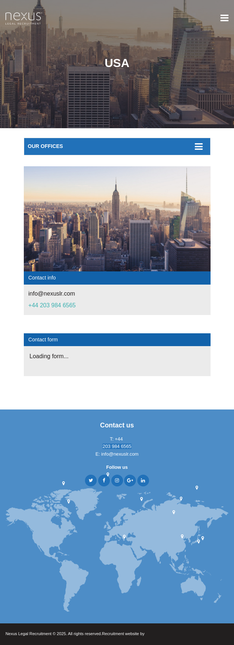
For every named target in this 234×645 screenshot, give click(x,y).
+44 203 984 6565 (51, 305)
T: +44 (117, 439)
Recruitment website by (137, 634)
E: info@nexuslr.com (117, 454)
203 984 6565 (117, 446)
